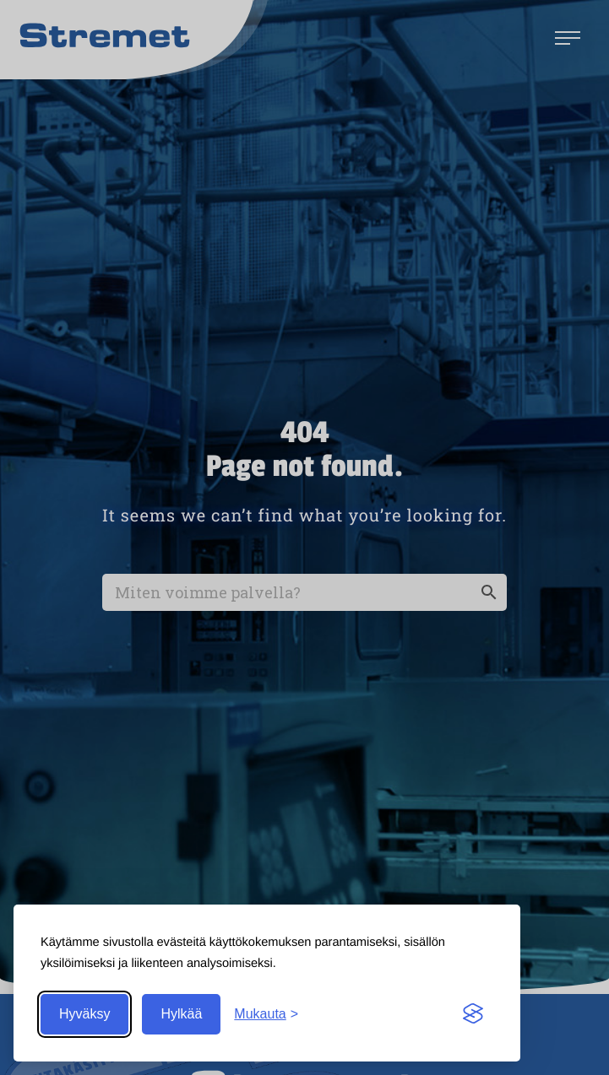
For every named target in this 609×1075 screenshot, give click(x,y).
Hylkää (181, 1014)
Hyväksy (84, 1014)
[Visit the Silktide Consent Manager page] (473, 1014)
